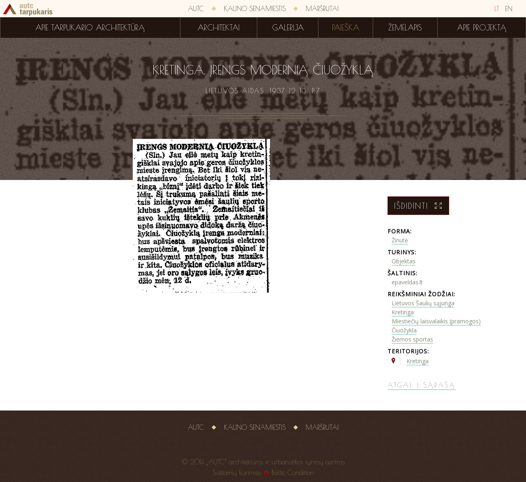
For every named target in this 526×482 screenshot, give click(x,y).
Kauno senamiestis (255, 8)
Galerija (288, 27)
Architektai (219, 27)
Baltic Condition (293, 472)
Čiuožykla (404, 330)
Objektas (403, 261)
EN (508, 8)
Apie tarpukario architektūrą (90, 27)
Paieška (345, 27)
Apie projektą (481, 27)
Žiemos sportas (412, 339)
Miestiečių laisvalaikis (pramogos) (436, 321)
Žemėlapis (405, 27)
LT (496, 8)
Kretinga (403, 312)
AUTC (196, 8)
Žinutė (400, 240)
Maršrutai (322, 8)
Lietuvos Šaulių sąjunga (423, 303)
